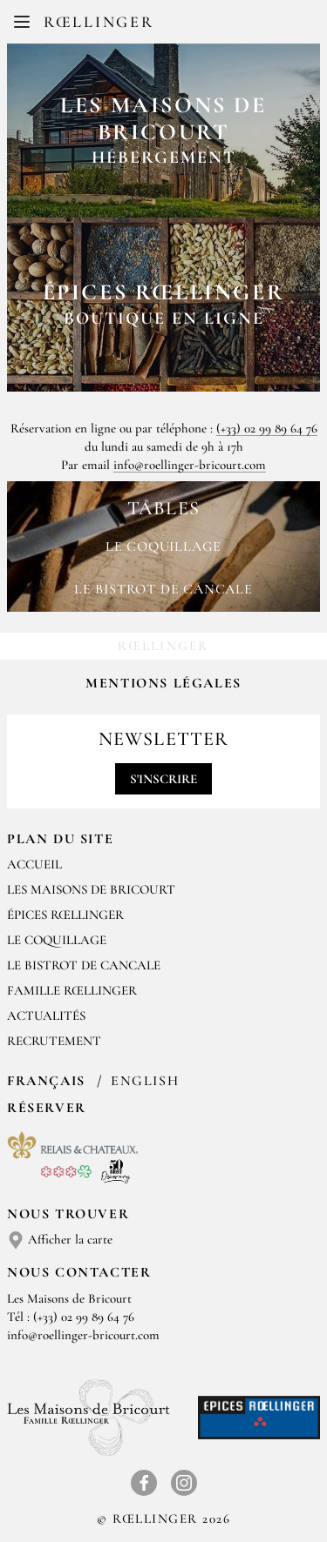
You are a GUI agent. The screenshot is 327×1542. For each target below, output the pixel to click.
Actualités (46, 1015)
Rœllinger (98, 21)
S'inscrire (163, 779)
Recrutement (54, 1041)
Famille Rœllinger (72, 990)
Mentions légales (163, 683)
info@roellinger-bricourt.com (189, 465)
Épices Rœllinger (65, 914)
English (145, 1080)
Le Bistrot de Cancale (83, 965)
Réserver (46, 1107)
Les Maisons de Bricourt (91, 889)
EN (177, 26)
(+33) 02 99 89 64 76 (266, 428)
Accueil (34, 864)
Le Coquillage (56, 940)
